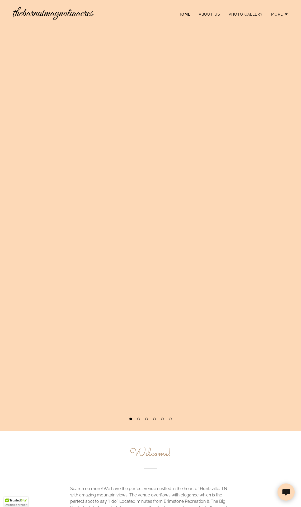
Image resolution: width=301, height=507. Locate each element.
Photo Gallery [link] (246, 14)
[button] (130, 419)
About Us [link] (209, 14)
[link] (79, 14)
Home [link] (184, 14)
